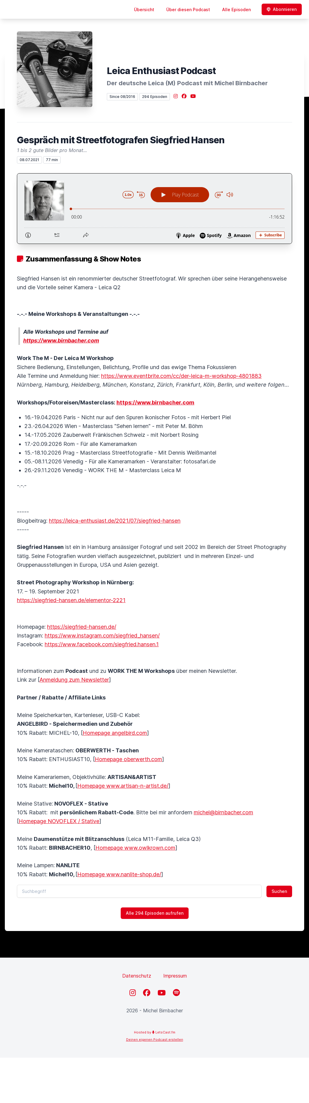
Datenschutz (136, 976)
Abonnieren (282, 9)
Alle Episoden (236, 9)
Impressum (175, 976)
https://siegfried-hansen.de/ (81, 627)
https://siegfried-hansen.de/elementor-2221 (71, 600)
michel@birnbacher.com (223, 812)
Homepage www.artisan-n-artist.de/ (122, 786)
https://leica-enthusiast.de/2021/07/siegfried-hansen (114, 520)
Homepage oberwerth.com (128, 759)
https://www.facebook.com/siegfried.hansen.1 (102, 644)
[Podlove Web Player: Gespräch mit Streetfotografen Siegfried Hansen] (154, 209)
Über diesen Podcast (188, 9)
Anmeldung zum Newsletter (74, 679)
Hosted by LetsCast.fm (154, 1032)
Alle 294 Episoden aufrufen (154, 913)
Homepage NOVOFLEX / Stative (59, 821)
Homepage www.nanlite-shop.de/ (119, 874)
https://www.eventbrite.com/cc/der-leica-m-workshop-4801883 (181, 376)
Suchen (279, 891)
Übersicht (144, 9)
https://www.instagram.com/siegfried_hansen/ (102, 635)
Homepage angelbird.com (115, 733)
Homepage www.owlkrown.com (135, 848)
